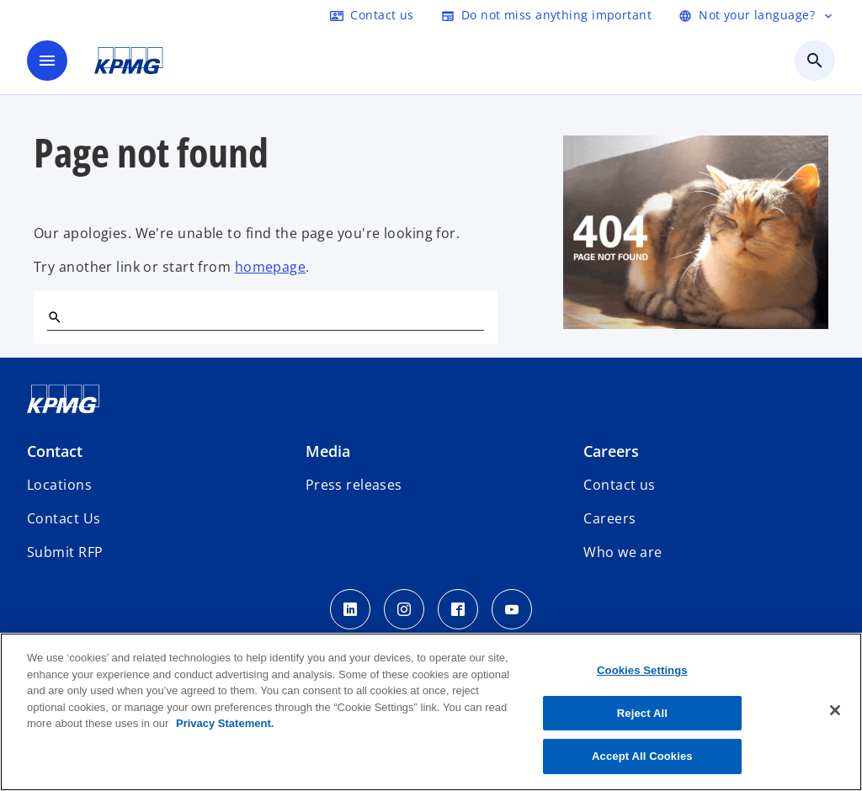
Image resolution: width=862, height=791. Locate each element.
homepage (270, 266)
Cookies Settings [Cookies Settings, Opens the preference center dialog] (642, 670)
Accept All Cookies (642, 756)
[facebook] (458, 609)
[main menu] (47, 60)
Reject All (642, 713)
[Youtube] (512, 609)
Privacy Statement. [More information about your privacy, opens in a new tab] (225, 723)
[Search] (54, 316)
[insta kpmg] (404, 609)
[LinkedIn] (350, 609)
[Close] (835, 710)
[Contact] (371, 15)
